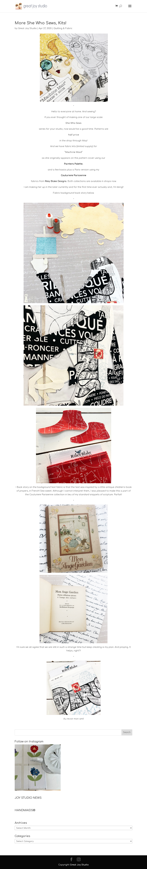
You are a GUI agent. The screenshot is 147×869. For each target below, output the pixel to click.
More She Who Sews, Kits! (40, 23)
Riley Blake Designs (55, 181)
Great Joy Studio (27, 28)
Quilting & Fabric (63, 28)
